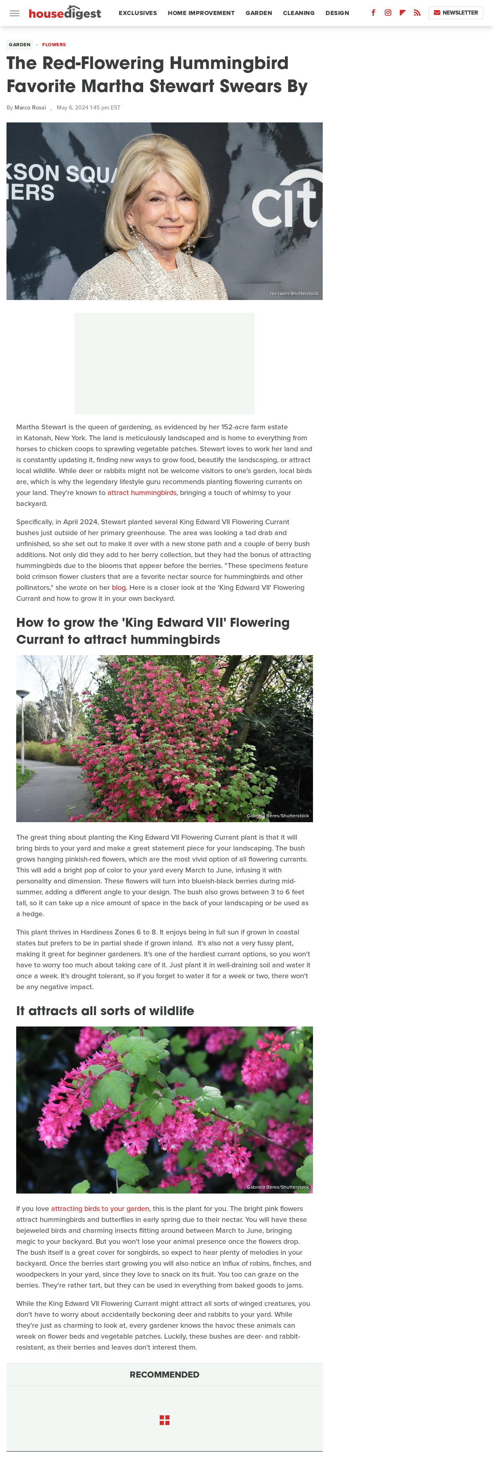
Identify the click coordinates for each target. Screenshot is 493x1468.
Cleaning (299, 13)
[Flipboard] (402, 14)
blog (119, 587)
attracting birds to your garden (100, 1208)
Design (337, 13)
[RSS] (417, 14)
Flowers (54, 44)
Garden (259, 13)
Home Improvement (201, 13)
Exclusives (138, 13)
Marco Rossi (30, 107)
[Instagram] (388, 14)
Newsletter (456, 13)
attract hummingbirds (141, 492)
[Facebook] (373, 14)
